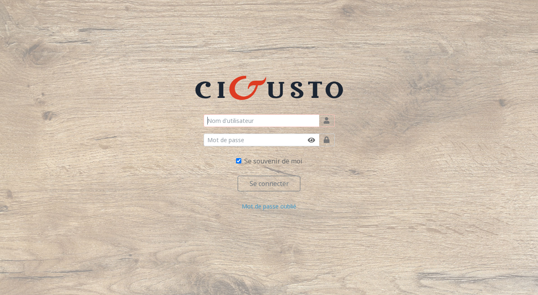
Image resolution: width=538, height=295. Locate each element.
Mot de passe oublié (269, 206)
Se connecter (269, 183)
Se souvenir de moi (273, 161)
